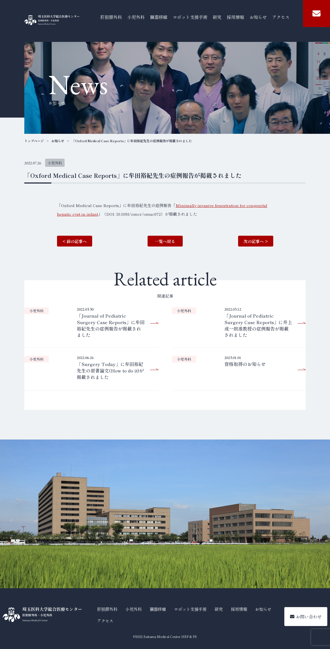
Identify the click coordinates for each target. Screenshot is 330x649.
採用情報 (235, 17)
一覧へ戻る (165, 241)
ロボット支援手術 (190, 17)
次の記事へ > (256, 241)
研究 (217, 17)
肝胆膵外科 (111, 17)
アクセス (280, 17)
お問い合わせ (306, 616)
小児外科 (136, 17)
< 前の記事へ (74, 241)
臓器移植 (158, 17)
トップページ (34, 140)
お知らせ (258, 17)
